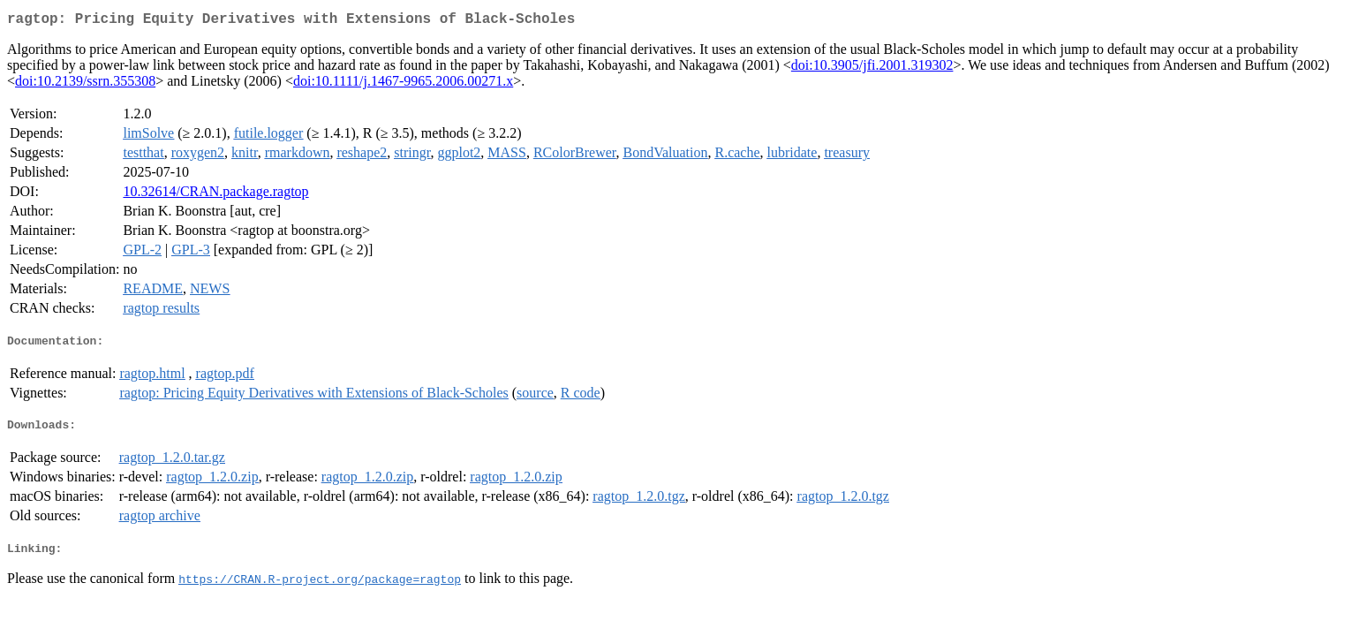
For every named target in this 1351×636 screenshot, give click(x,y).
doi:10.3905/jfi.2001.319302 (872, 68)
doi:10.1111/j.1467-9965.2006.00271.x (403, 84)
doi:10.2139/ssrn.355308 (85, 84)
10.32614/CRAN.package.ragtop (215, 194)
